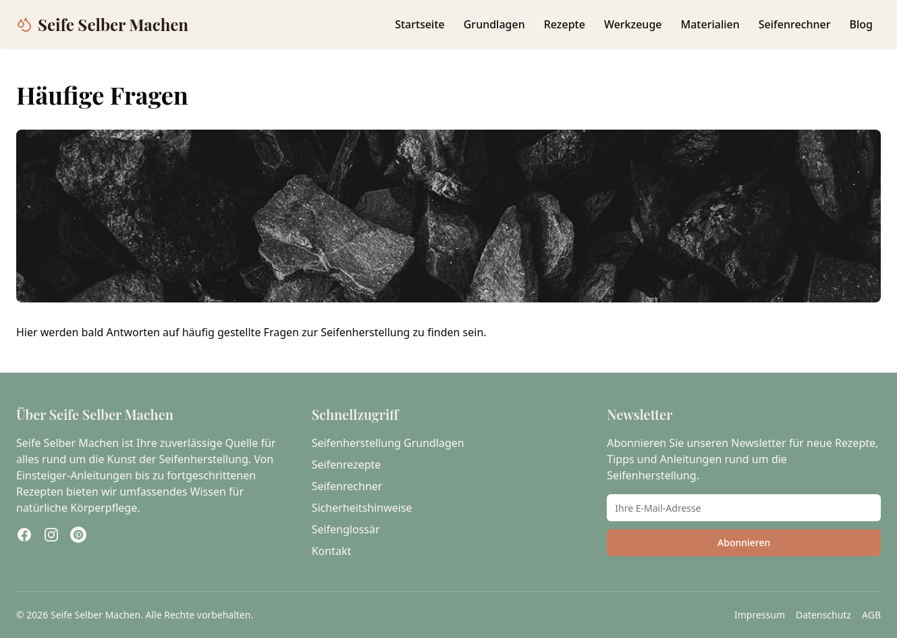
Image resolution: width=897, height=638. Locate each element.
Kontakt (332, 550)
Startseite (420, 24)
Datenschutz (823, 614)
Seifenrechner (795, 24)
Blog (861, 24)
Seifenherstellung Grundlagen (388, 442)
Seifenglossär (346, 529)
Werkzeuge (633, 24)
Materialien (710, 24)
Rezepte (564, 24)
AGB (871, 614)
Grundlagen (494, 24)
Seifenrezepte (346, 464)
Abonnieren (743, 542)
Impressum (759, 614)
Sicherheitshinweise (362, 507)
